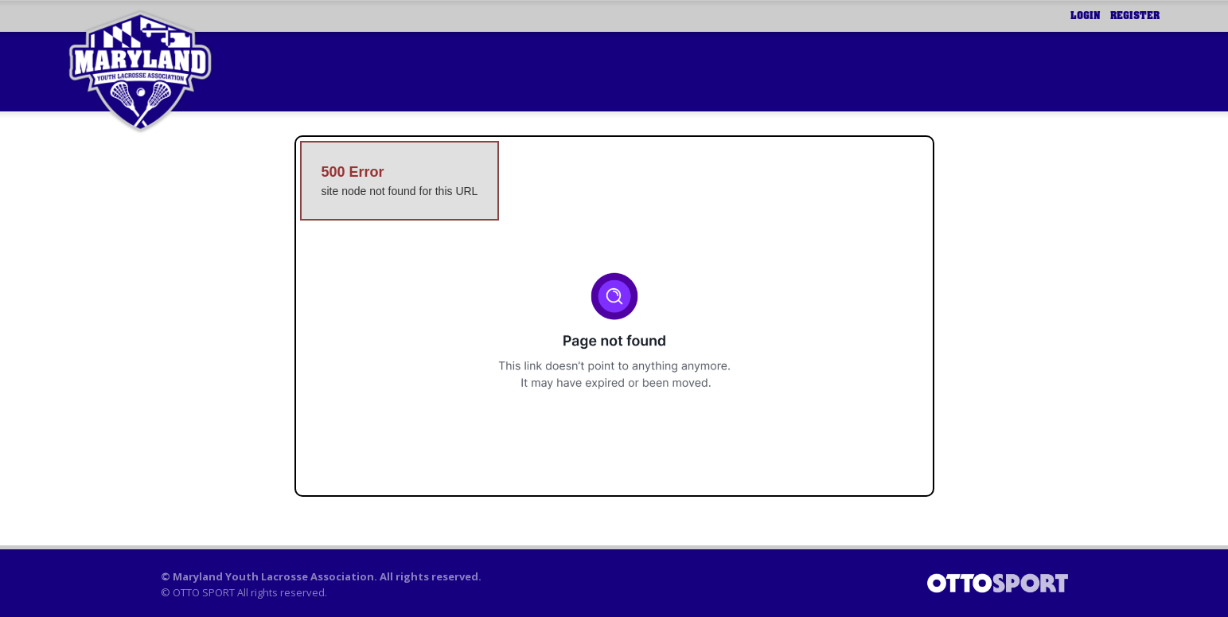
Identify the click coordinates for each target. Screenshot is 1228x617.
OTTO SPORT (204, 592)
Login (1085, 16)
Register (1135, 16)
